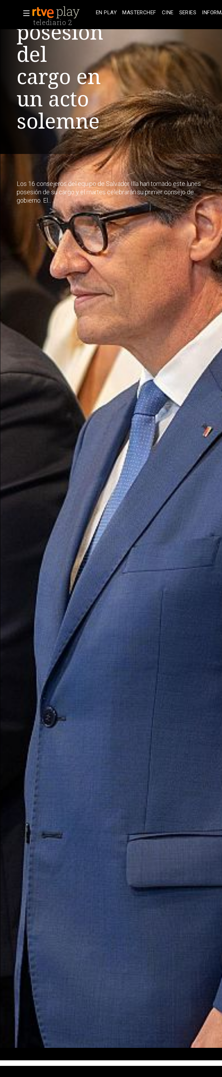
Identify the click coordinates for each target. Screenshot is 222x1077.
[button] (24, 13)
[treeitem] (106, 12)
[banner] (62, 12)
